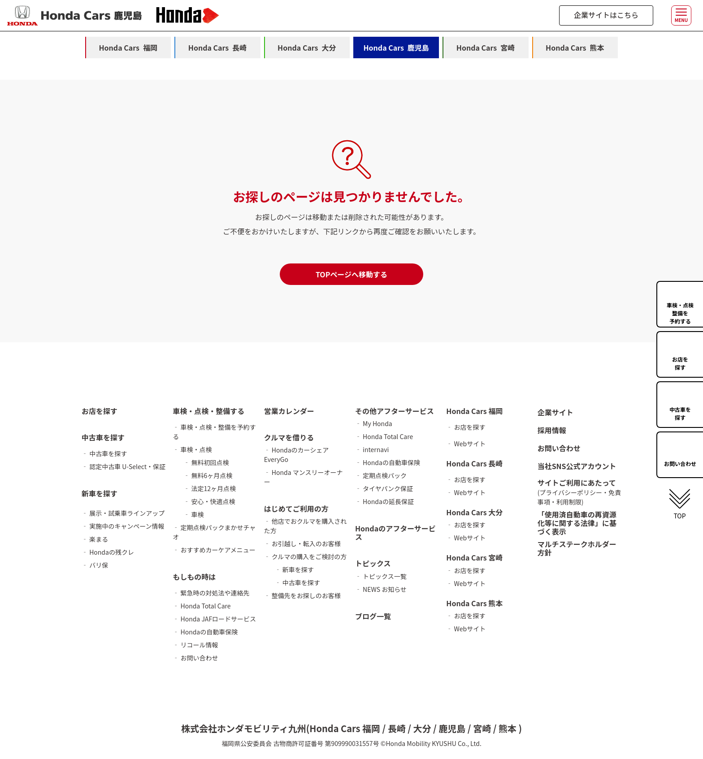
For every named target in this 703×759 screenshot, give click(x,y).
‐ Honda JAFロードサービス (214, 618)
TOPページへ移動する (351, 274)
